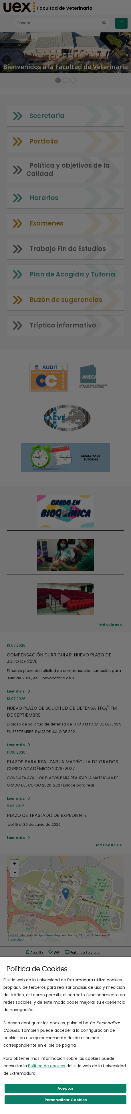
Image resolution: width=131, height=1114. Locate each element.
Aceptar (65, 1088)
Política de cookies (46, 1066)
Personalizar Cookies (66, 1100)
